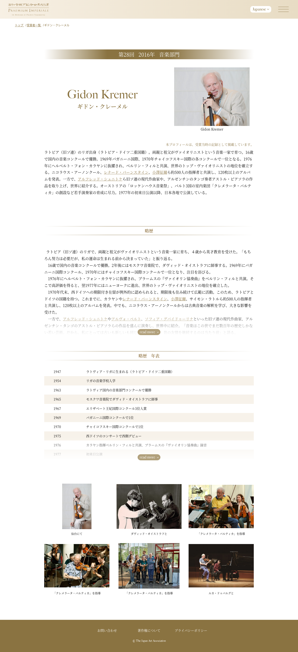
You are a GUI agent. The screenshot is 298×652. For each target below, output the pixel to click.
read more (147, 332)
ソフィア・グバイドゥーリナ (169, 319)
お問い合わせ (107, 630)
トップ (19, 25)
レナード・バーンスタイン (126, 172)
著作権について (149, 630)
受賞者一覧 (34, 25)
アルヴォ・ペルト (126, 319)
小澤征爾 (159, 172)
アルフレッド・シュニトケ (100, 179)
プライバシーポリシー (191, 630)
